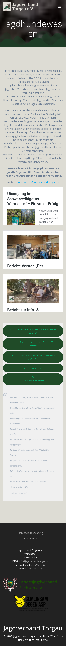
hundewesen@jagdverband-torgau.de (38, 182)
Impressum (30, 538)
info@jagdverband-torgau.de (34, 561)
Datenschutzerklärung (30, 533)
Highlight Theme (38, 639)
